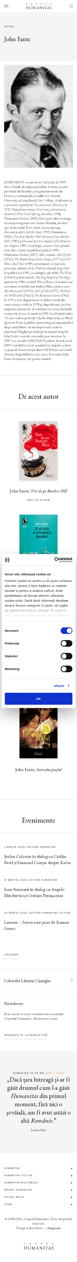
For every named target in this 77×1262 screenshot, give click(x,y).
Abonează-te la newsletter (26, 1035)
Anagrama (54, 1228)
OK (38, 698)
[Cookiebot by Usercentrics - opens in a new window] (54, 559)
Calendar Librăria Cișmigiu (27, 980)
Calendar (11, 954)
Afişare (59, 685)
